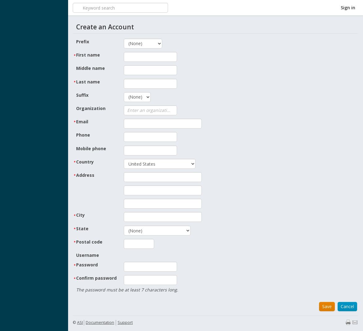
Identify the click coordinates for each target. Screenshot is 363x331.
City (80, 215)
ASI (80, 322)
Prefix (82, 42)
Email (82, 122)
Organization (91, 108)
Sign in (348, 8)
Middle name (90, 68)
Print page (348, 322)
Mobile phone (91, 148)
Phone (83, 135)
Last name (88, 82)
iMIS (34, 7)
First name (88, 55)
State (82, 228)
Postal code (89, 242)
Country (85, 162)
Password (87, 265)
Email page (354, 322)
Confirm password (96, 278)
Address (85, 175)
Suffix (82, 95)
